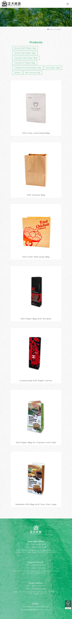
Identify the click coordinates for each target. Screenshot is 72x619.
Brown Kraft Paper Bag (25, 48)
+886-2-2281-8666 (38, 544)
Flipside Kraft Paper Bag (25, 58)
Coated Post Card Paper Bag (27, 68)
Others (17, 73)
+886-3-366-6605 (38, 565)
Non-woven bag (32, 73)
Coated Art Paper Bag (24, 63)
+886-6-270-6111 (38, 586)
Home (50, 29)
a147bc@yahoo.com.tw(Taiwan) (36, 607)
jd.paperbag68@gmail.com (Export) (36, 610)
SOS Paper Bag (53, 68)
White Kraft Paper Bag (25, 53)
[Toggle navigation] (67, 4)
